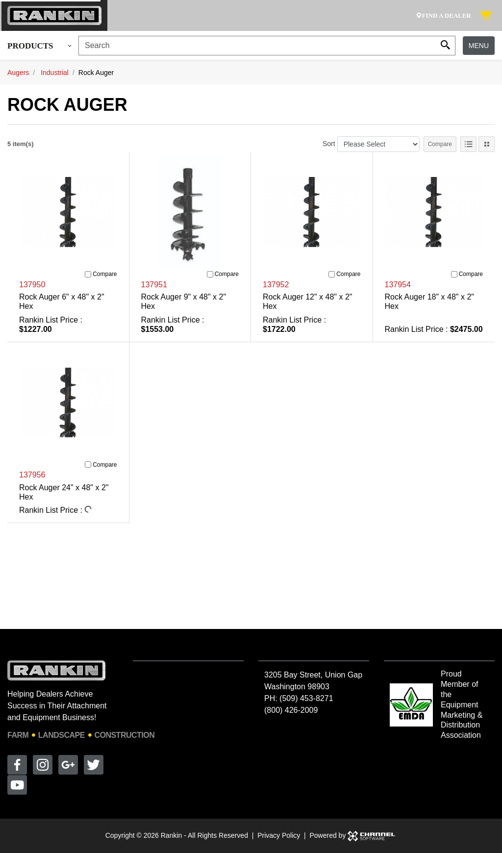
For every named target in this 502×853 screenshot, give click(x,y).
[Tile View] (486, 144)
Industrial (55, 72)
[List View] (468, 144)
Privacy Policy (278, 835)
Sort (329, 144)
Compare (440, 144)
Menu (479, 46)
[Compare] (88, 274)
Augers (18, 72)
